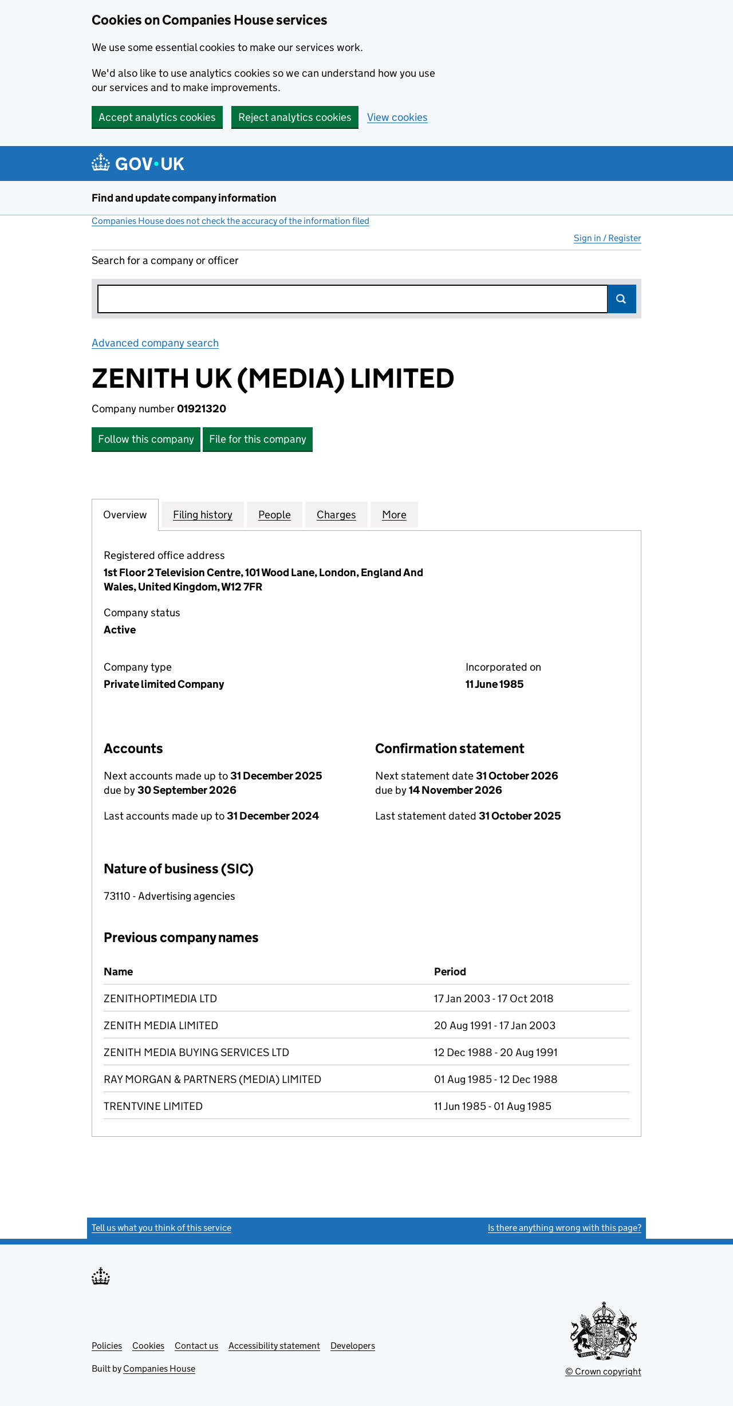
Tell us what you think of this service (161, 1227)
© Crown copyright (603, 1371)
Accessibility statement (274, 1345)
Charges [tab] (336, 514)
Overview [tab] (125, 514)
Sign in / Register (607, 238)
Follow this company (146, 439)
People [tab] (274, 514)
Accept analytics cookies (157, 117)
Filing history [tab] (202, 514)
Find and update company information (184, 197)
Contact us (196, 1345)
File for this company (257, 439)
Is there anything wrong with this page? (564, 1227)
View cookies (397, 117)
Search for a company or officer (165, 260)
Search (622, 299)
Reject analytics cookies (295, 117)
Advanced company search (155, 342)
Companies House (159, 1368)
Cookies (148, 1345)
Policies (107, 1345)
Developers (352, 1345)
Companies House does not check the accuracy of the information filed (230, 220)
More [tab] (394, 514)
